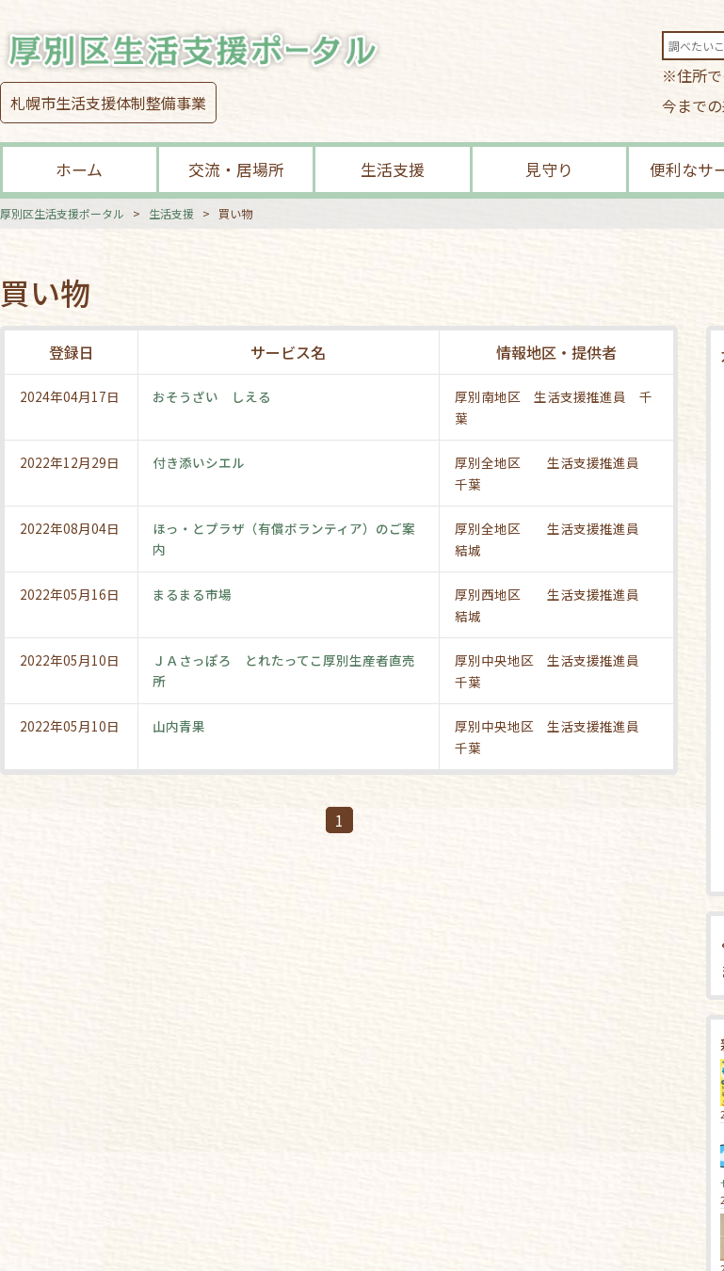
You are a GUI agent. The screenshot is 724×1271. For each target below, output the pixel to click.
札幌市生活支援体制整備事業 (108, 102)
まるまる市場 (193, 594)
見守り (549, 169)
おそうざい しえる (212, 396)
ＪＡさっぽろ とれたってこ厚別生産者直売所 (284, 670)
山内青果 (179, 725)
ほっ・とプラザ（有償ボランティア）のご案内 (284, 538)
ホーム (79, 169)
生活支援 (393, 169)
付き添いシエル (199, 462)
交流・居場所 (236, 169)
